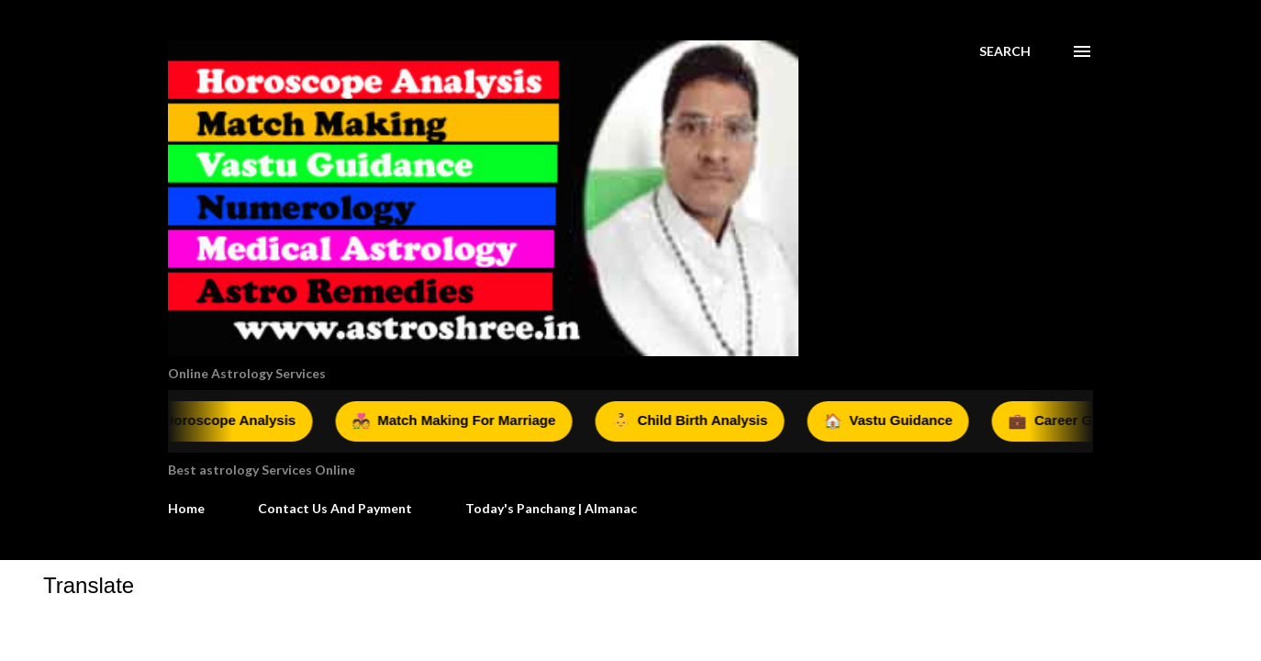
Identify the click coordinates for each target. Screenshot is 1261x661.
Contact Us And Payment (335, 508)
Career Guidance (1087, 421)
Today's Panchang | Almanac (551, 508)
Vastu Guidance (900, 421)
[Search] (1005, 51)
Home (186, 508)
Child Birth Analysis (701, 421)
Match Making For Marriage (465, 421)
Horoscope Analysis (228, 421)
